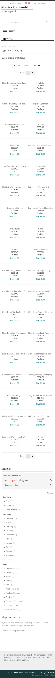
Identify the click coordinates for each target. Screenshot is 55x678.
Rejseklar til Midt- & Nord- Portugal (16, 416)
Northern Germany (13, 593)
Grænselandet (14, 229)
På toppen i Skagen (14, 396)
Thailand (9, 555)
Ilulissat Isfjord (40, 166)
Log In (20, 3)
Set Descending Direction (39, 65)
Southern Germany (13, 601)
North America (11, 509)
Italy (7, 539)
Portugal (9, 543)
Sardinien (40, 125)
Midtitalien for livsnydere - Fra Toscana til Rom (20, 187)
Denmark (9, 518)
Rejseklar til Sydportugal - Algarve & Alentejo (20, 437)
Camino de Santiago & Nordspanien (16, 104)
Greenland (10, 535)
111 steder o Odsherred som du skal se (17, 291)
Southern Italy (11, 605)
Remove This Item (50, 480)
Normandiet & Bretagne (14, 125)
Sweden (9, 551)
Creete (8, 572)
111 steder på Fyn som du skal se (40, 312)
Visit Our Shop (39, 3)
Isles (8, 581)
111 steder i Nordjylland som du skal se (17, 271)
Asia (7, 501)
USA (7, 559)
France (8, 522)
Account (13, 3)
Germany (9, 527)
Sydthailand (14, 146)
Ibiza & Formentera (40, 250)
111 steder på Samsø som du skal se (16, 83)
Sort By (16, 66)
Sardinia (9, 597)
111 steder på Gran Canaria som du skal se (18, 333)
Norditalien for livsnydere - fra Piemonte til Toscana (22, 375)
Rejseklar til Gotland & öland (40, 396)
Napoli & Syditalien (40, 104)
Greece (9, 531)
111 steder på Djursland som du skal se (17, 312)
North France (11, 589)
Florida (40, 437)
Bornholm (40, 83)
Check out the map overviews (13, 631)
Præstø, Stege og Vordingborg (40, 375)
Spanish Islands (12, 609)
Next (32, 73)
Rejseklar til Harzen (15, 208)
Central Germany (12, 568)
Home (4, 47)
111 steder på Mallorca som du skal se (16, 354)
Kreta (14, 250)
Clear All (50, 493)
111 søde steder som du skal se (14, 166)
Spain (8, 547)
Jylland (40, 229)
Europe (9, 505)
